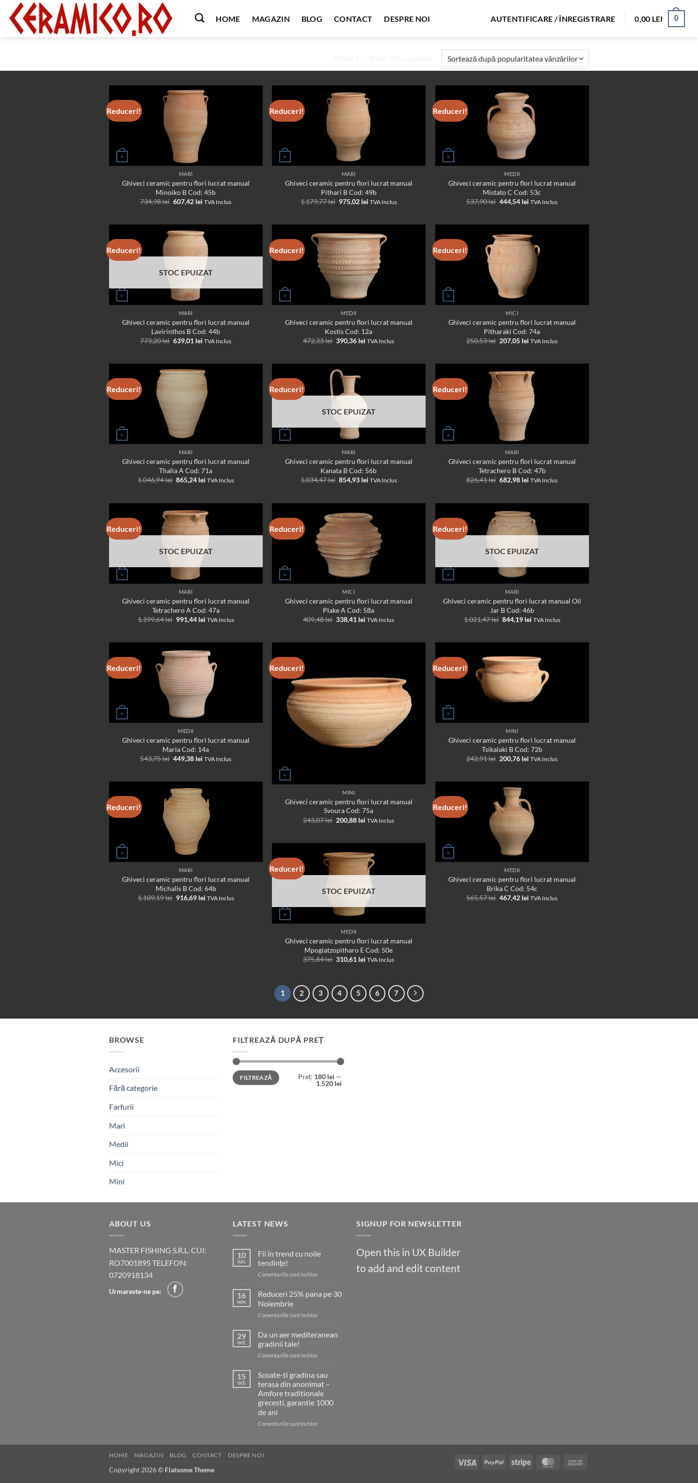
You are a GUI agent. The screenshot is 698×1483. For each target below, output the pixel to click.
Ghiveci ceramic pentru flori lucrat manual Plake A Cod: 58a (348, 605)
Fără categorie (133, 1087)
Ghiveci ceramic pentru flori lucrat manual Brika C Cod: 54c (512, 884)
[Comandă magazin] (515, 58)
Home (228, 18)
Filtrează (256, 1077)
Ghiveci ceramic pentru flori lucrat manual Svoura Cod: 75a (348, 806)
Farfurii (121, 1106)
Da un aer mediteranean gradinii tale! (298, 1339)
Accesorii (124, 1069)
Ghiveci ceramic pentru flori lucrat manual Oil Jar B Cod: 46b (512, 605)
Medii (118, 1143)
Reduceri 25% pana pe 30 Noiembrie (300, 1298)
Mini (117, 1181)
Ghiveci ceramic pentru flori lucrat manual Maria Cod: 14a (186, 744)
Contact (353, 18)
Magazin (271, 18)
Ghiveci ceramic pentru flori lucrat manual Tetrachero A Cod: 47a (186, 605)
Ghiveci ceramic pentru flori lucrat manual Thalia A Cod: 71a (186, 466)
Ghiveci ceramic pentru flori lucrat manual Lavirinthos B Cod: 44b (186, 326)
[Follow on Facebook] (175, 1289)
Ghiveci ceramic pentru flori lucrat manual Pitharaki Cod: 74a (512, 326)
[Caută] (199, 17)
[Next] (415, 993)
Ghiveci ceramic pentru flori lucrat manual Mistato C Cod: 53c (512, 187)
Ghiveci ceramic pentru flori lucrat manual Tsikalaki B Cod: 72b (512, 744)
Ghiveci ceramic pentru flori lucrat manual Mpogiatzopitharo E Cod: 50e (348, 945)
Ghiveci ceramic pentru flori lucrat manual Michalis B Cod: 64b (186, 884)
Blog (311, 18)
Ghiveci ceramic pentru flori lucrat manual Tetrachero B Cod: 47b (512, 466)
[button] (553, 19)
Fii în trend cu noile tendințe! (289, 1258)
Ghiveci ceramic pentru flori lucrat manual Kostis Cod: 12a (348, 326)
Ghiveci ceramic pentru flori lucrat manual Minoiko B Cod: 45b (186, 187)
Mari (117, 1125)
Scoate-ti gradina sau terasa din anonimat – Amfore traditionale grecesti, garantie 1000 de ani (295, 1393)
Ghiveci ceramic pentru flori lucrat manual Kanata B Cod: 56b (348, 466)
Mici (116, 1162)
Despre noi (407, 18)
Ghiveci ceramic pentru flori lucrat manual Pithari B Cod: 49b (348, 187)
